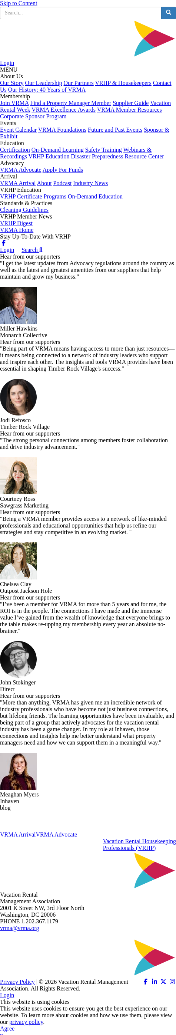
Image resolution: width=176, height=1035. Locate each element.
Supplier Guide (131, 103)
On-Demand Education (95, 196)
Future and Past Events (115, 129)
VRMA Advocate (20, 170)
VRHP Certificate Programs (33, 196)
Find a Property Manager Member (71, 103)
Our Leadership (43, 83)
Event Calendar (18, 129)
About (44, 183)
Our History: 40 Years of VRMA (47, 89)
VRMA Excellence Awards (63, 109)
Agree (7, 1028)
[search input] (81, 13)
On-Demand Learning (57, 150)
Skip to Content (18, 3)
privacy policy (26, 1022)
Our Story (12, 83)
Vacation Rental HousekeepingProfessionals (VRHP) (139, 844)
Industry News (90, 183)
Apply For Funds (63, 170)
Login (7, 63)
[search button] (168, 13)
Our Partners (79, 83)
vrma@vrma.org (19, 928)
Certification (15, 150)
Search (31, 250)
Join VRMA (14, 103)
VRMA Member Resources (129, 109)
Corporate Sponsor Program (33, 116)
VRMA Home (16, 230)
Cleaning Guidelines (24, 210)
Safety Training (103, 150)
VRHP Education (49, 156)
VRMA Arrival (18, 183)
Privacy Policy (17, 982)
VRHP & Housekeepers (123, 83)
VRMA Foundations (62, 129)
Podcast (62, 183)
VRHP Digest (16, 223)
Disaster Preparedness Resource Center (117, 156)
